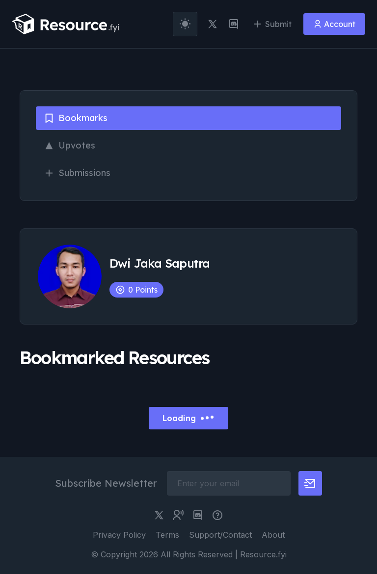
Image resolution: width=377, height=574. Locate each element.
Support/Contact (220, 535)
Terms (167, 535)
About (273, 535)
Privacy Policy (119, 535)
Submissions (77, 172)
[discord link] (234, 24)
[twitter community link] (178, 515)
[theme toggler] (185, 24)
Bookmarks (76, 118)
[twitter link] (212, 24)
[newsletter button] (310, 483)
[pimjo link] (217, 515)
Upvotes (69, 145)
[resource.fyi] (66, 24)
